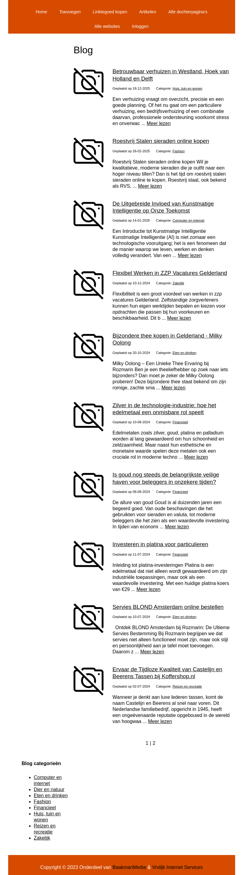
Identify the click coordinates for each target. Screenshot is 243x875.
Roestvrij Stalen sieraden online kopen (161, 141)
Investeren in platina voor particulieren (160, 544)
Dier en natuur (49, 789)
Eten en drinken (184, 353)
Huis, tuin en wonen (187, 88)
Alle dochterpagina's (187, 11)
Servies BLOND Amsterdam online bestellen (168, 607)
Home (41, 11)
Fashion (178, 151)
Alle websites (107, 26)
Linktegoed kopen (110, 11)
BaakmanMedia (129, 867)
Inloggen (140, 26)
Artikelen (147, 11)
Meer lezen (159, 123)
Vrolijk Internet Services (177, 867)
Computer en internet (188, 220)
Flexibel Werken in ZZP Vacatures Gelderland (170, 273)
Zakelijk (178, 283)
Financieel (180, 422)
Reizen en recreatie (187, 686)
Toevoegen (69, 11)
